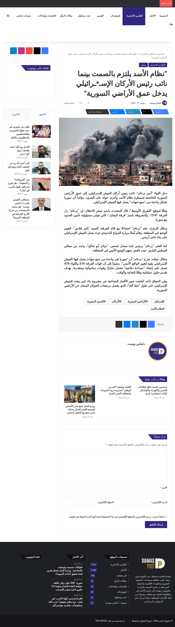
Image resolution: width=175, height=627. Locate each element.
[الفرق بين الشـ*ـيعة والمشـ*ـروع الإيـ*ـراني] (41, 151)
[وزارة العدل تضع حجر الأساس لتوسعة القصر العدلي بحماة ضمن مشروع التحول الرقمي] (79, 394)
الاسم (163, 487)
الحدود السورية (95, 301)
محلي (143, 65)
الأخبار (153, 15)
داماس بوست (155, 103)
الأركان (116, 301)
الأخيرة (16, 114)
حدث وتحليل (84, 15)
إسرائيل (158, 301)
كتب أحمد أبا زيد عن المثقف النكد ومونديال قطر (19, 167)
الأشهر (42, 114)
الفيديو (100, 15)
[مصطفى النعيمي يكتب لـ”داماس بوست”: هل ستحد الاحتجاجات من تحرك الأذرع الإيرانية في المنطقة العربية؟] (41, 204)
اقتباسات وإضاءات (47, 15)
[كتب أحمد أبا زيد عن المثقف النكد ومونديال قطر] (41, 168)
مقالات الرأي (66, 15)
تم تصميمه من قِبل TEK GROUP (110, 620)
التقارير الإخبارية (135, 15)
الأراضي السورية (137, 301)
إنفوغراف (115, 15)
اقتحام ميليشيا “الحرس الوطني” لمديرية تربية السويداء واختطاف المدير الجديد (116, 390)
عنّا (8, 15)
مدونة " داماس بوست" (116, 602)
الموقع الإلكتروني (105, 502)
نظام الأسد (157, 308)
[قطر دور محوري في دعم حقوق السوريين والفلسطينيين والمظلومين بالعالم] (41, 131)
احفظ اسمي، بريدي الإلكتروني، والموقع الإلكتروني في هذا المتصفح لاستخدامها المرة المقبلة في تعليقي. (116, 516)
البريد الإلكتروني (159, 502)
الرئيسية (163, 15)
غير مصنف (121, 575)
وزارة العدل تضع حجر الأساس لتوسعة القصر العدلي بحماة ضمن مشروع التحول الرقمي (80, 409)
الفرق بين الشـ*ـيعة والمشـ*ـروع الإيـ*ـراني (19, 151)
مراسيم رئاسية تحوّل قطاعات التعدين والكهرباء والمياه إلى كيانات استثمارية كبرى (152, 390)
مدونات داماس (23, 15)
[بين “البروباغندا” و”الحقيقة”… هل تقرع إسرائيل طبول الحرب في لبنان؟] (41, 184)
